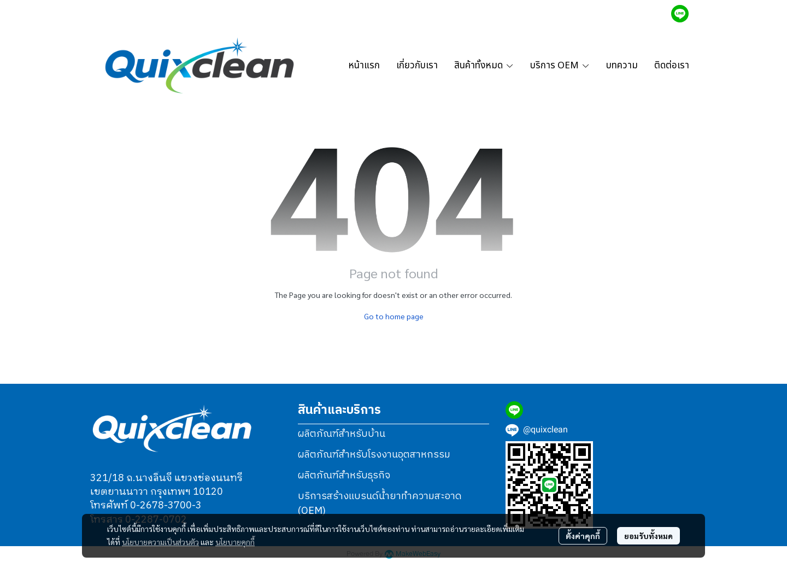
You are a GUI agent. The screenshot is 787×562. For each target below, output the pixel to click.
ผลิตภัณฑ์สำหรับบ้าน (341, 434)
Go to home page (394, 316)
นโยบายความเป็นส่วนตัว (160, 542)
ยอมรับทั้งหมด (648, 536)
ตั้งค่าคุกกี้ (583, 536)
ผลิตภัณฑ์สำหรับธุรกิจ (344, 475)
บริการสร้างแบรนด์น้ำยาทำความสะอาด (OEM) (380, 503)
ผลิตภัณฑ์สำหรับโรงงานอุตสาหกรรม (374, 455)
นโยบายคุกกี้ (235, 542)
